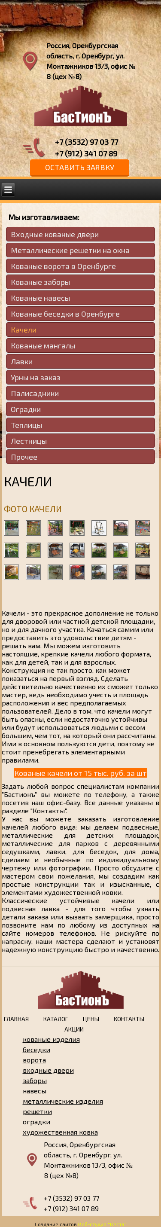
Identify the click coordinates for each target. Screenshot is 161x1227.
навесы (34, 1091)
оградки (36, 1121)
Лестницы (29, 441)
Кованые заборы (40, 282)
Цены (91, 1018)
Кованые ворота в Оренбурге (63, 266)
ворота (34, 1060)
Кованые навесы (40, 297)
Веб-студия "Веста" (102, 1224)
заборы (35, 1080)
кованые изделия (51, 1039)
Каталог (55, 1018)
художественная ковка (60, 1132)
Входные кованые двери (55, 234)
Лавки (22, 361)
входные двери (48, 1070)
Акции (74, 1029)
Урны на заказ (36, 377)
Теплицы (26, 425)
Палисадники (35, 393)
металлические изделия (63, 1101)
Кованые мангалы (43, 345)
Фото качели (33, 509)
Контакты (129, 1018)
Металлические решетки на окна (70, 250)
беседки (36, 1049)
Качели (23, 329)
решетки (37, 1111)
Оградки (26, 409)
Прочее (24, 456)
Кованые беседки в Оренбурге (65, 313)
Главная (16, 1018)
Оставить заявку (79, 167)
